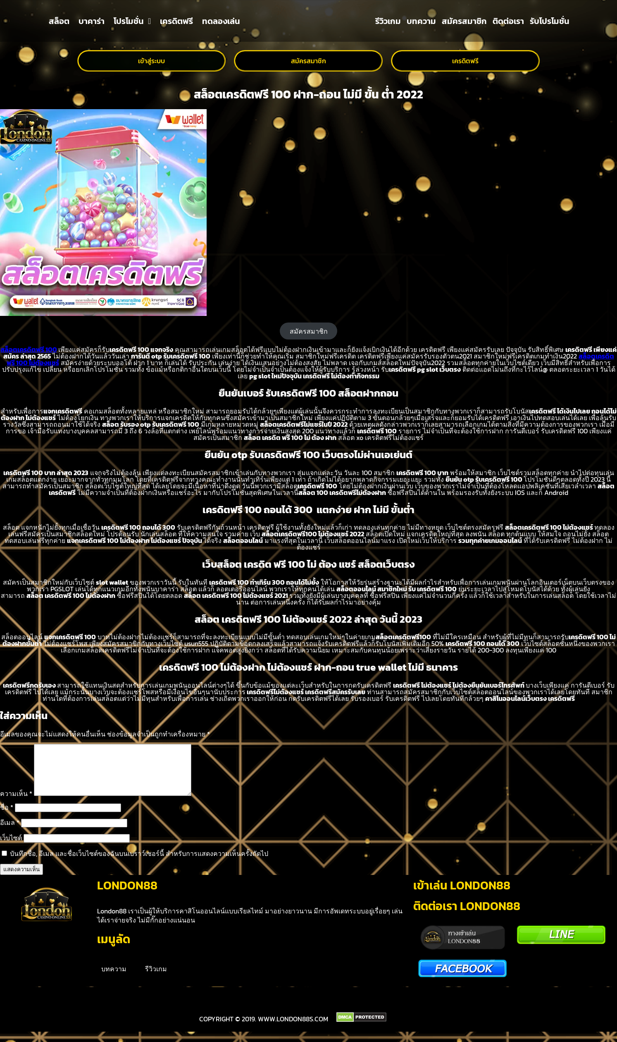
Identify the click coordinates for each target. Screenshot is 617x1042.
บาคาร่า (92, 21)
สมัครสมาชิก (464, 21)
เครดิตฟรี (176, 21)
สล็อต (59, 21)
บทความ (421, 21)
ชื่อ (6, 817)
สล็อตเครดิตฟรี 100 (28, 349)
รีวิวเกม (388, 21)
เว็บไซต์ (11, 848)
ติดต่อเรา (508, 21)
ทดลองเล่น (221, 21)
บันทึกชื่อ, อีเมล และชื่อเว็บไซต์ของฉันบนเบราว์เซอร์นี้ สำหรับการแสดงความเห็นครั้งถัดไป (139, 863)
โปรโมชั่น (132, 21)
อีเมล (9, 832)
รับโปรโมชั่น (549, 21)
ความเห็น (16, 803)
